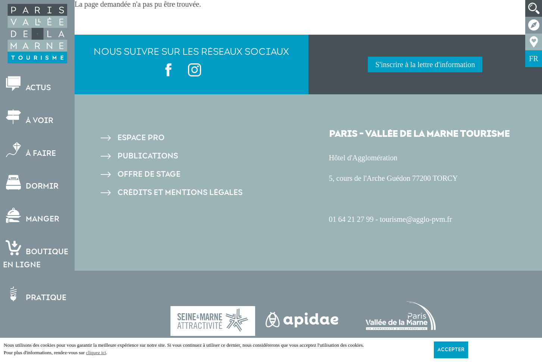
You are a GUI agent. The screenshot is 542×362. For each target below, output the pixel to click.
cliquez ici (96, 352)
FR (533, 58)
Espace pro (141, 137)
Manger (32, 216)
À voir (29, 117)
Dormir (31, 183)
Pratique (35, 294)
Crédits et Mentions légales (180, 192)
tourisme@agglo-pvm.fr (416, 219)
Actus (27, 84)
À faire (30, 150)
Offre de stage (149, 174)
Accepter (451, 350)
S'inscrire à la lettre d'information (425, 64)
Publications (148, 156)
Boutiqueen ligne (36, 255)
